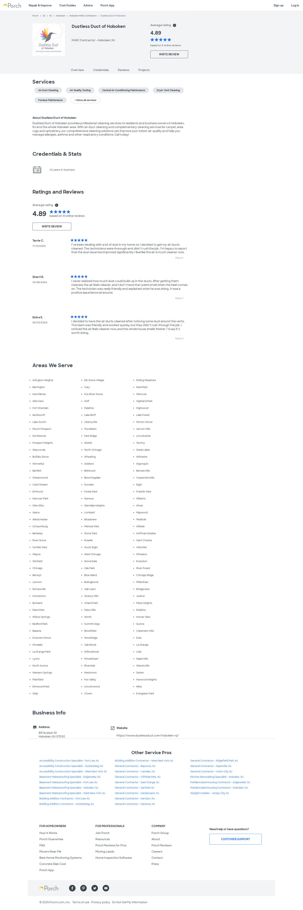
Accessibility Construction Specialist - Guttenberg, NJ (71, 766)
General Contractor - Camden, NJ (135, 771)
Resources (102, 839)
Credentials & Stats (57, 154)
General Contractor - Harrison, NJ (135, 798)
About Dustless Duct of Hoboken (54, 118)
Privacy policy (100, 902)
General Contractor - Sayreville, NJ (210, 766)
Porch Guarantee (51, 839)
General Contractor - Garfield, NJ (134, 787)
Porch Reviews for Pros (110, 845)
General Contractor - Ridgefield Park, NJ (214, 760)
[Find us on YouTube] (106, 888)
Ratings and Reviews (58, 192)
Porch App (107, 5)
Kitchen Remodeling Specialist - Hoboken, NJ (216, 776)
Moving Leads (104, 851)
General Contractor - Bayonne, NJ (135, 766)
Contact (157, 858)
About (156, 839)
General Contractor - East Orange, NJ (137, 782)
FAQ (42, 845)
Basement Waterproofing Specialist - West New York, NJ (72, 793)
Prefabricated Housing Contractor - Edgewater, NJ (220, 782)
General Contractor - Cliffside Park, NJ (137, 776)
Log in (295, 5)
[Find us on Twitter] (94, 888)
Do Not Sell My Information (129, 902)
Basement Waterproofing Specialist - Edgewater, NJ (69, 776)
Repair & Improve (40, 5)
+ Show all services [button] (85, 100)
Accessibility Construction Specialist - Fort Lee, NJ (69, 760)
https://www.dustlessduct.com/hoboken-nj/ (148, 735)
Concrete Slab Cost (52, 864)
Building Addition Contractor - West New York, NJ (144, 760)
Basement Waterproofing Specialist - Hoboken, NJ (68, 787)
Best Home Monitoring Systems (60, 858)
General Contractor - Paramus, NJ (135, 804)
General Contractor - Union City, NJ (211, 771)
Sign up (278, 5)
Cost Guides (67, 5)
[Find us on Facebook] (72, 888)
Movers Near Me (50, 851)
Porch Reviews (162, 845)
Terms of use (80, 902)
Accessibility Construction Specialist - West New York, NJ (73, 771)
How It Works (48, 833)
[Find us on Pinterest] (83, 888)
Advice (88, 5)
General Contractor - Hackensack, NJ (137, 793)
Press (155, 864)
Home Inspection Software (113, 858)
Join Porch (102, 833)
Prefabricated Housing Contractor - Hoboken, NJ (219, 787)
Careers (157, 851)
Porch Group (160, 833)
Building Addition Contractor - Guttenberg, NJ (66, 804)
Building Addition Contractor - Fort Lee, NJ (64, 798)
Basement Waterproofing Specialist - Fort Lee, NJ (68, 782)
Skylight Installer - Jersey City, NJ (209, 793)
